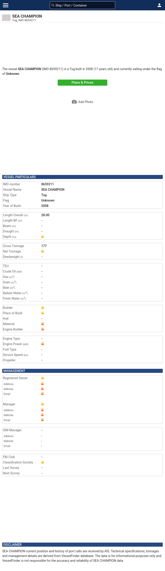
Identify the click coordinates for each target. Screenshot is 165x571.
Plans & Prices (83, 82)
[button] (159, 5)
